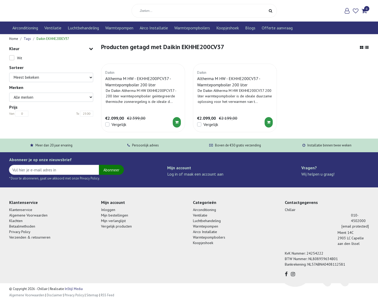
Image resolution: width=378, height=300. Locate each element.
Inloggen (108, 209)
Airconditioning (25, 27)
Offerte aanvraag (277, 27)
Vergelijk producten (116, 226)
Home (13, 38)
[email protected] (355, 226)
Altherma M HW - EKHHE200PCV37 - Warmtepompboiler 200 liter (138, 81)
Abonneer (111, 169)
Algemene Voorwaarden (28, 215)
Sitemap (92, 295)
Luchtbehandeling (83, 27)
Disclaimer (54, 295)
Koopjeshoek (227, 27)
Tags (27, 38)
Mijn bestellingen (114, 215)
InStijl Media (73, 289)
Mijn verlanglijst (113, 220)
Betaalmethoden (22, 226)
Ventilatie (52, 27)
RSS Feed (107, 295)
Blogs (250, 27)
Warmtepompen (119, 27)
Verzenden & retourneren (29, 237)
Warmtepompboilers (192, 27)
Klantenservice (20, 209)
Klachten (16, 220)
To (77, 113)
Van (11, 113)
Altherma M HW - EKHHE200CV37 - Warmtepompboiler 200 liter (228, 81)
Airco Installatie (154, 27)
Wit (19, 58)
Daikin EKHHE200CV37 (52, 38)
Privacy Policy (19, 231)
